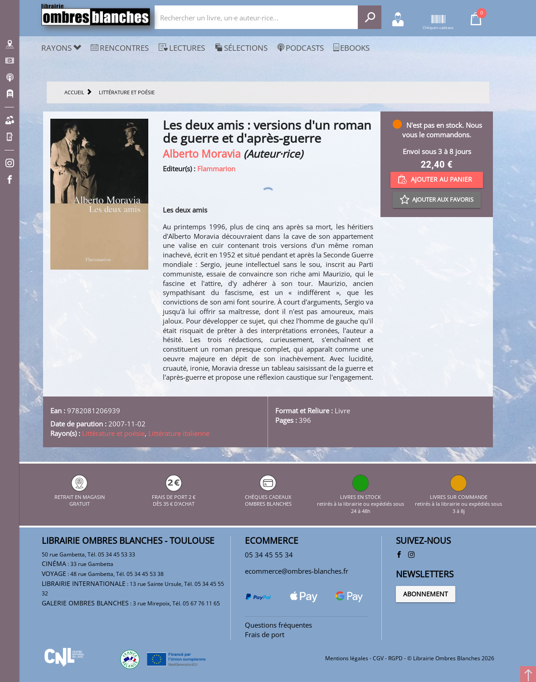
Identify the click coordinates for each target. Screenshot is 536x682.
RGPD (395, 658)
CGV (378, 658)
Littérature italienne (179, 433)
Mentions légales (346, 658)
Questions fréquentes (278, 624)
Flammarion (216, 168)
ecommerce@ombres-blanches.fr (296, 571)
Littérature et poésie (113, 433)
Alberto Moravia (202, 154)
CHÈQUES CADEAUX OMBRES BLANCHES (268, 496)
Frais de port (264, 634)
